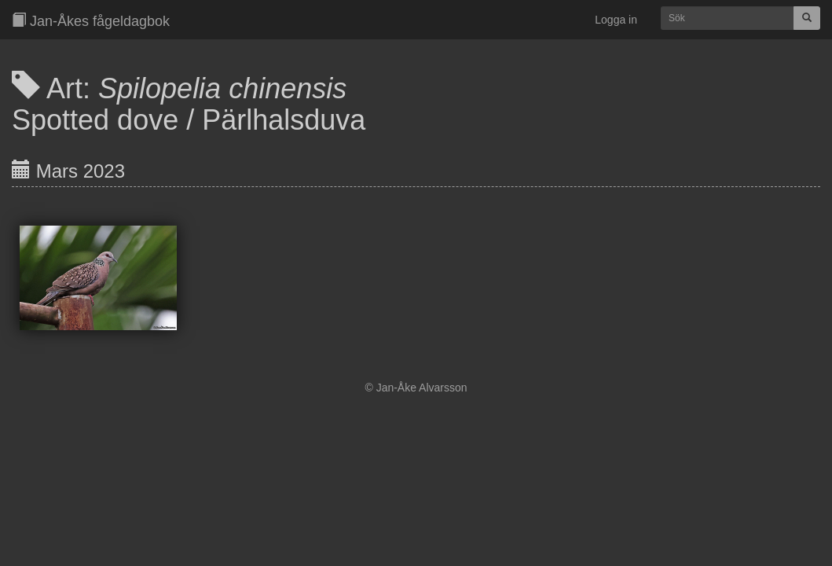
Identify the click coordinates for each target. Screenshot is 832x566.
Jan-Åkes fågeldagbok (91, 21)
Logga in (616, 19)
